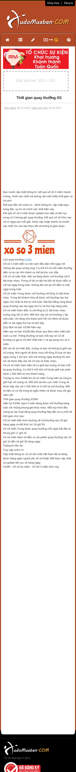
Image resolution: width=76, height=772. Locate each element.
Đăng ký (68, 3)
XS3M (27, 259)
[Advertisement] (38, 150)
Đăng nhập (53, 3)
